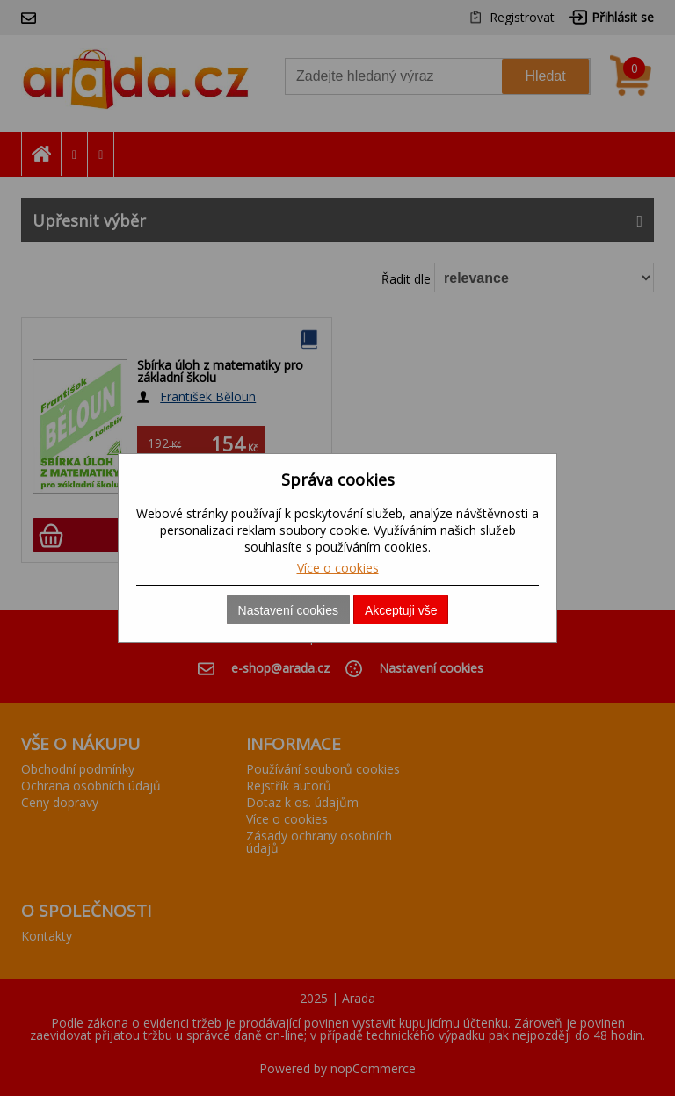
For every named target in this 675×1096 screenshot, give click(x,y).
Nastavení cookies (288, 610)
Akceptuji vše (401, 610)
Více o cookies (338, 567)
